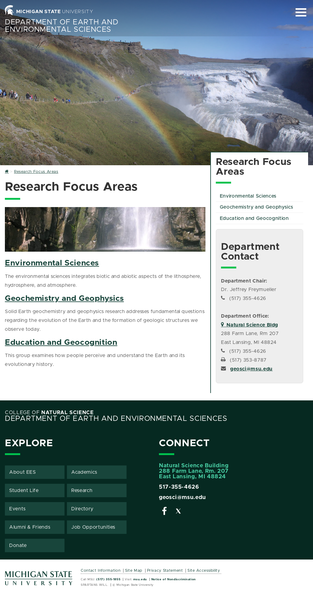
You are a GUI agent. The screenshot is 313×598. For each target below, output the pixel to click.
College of (49, 412)
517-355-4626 (179, 487)
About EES (22, 472)
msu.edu (140, 579)
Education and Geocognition (61, 342)
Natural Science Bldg (249, 325)
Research (81, 490)
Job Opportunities (93, 527)
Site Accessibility (203, 571)
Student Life (24, 490)
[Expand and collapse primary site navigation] (301, 12)
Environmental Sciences (52, 263)
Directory (82, 508)
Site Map (133, 571)
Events (17, 508)
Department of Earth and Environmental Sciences (62, 26)
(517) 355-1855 (108, 579)
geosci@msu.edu (251, 368)
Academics (84, 472)
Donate (18, 545)
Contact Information (100, 571)
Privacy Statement (165, 571)
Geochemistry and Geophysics (64, 298)
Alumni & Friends (29, 527)
